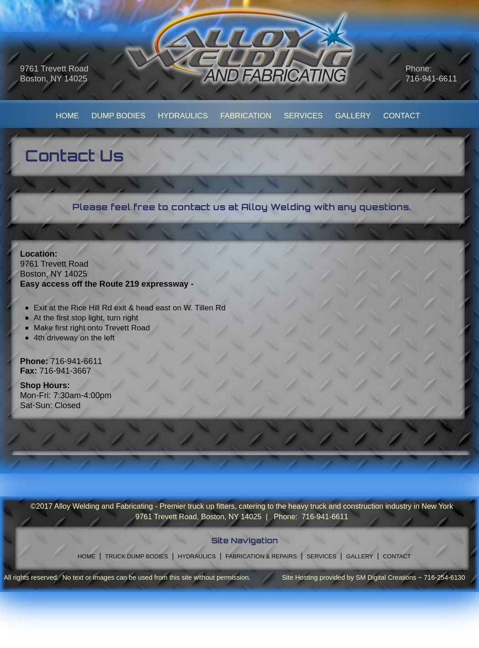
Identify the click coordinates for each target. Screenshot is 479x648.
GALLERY (353, 115)
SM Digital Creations (386, 577)
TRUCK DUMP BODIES (136, 556)
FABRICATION (245, 115)
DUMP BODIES (119, 115)
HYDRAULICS (183, 115)
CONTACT (401, 115)
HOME (67, 115)
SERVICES (303, 115)
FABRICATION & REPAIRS (261, 556)
